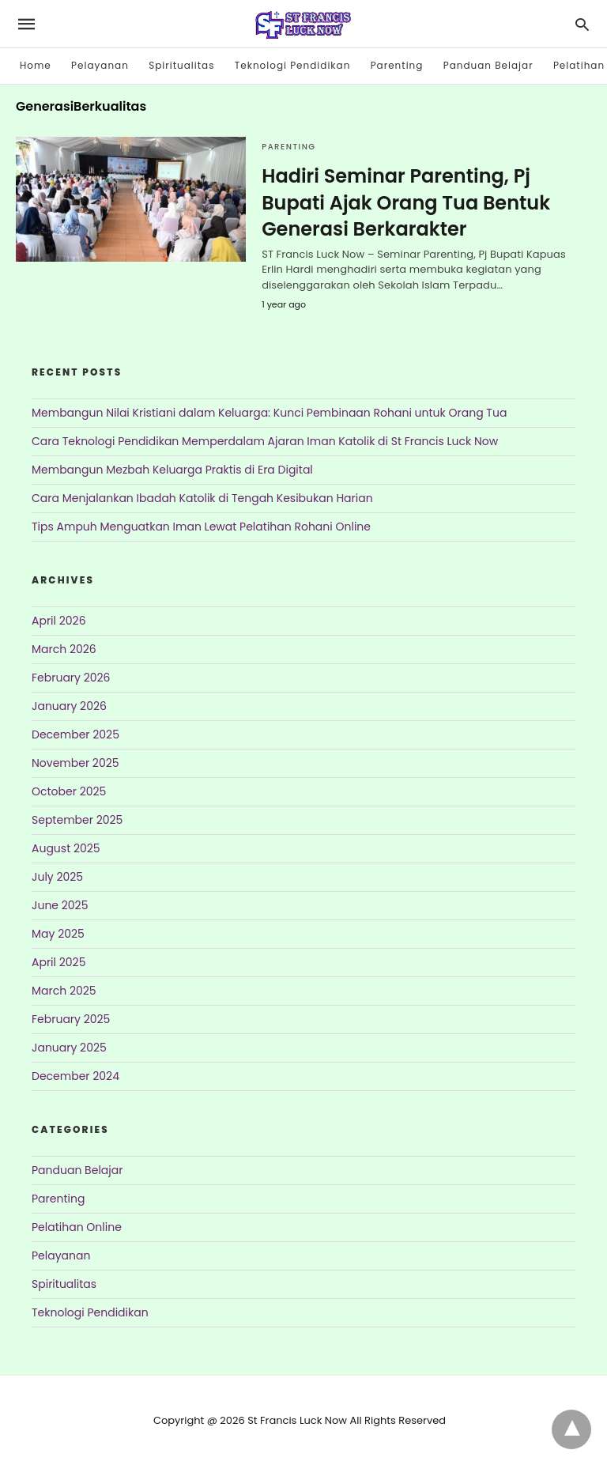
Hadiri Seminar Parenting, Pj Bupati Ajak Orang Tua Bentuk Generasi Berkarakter (406, 202)
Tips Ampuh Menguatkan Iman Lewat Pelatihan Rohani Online (201, 526)
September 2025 (77, 820)
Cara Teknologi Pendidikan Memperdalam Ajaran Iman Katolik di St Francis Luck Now (265, 441)
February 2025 (71, 1019)
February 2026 (71, 677)
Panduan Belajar (488, 65)
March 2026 (64, 649)
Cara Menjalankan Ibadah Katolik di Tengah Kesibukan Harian (202, 498)
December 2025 (75, 734)
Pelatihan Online (77, 1227)
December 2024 (75, 1076)
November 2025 (75, 763)
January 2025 (69, 1047)
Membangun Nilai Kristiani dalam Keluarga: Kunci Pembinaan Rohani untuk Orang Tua (269, 413)
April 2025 (58, 962)
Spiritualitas (181, 65)
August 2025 (66, 848)
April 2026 (59, 621)
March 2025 (64, 991)
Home (35, 65)
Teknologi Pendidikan (293, 65)
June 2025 (60, 905)
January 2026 (69, 706)
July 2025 (57, 877)
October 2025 (69, 791)
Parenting (397, 65)
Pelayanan (100, 65)
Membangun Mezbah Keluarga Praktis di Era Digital (172, 470)
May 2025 (58, 934)
